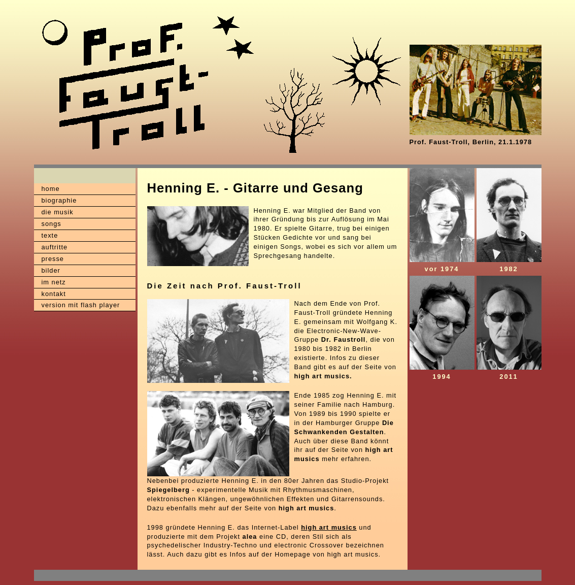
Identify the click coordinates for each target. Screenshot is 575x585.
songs (51, 224)
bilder (51, 270)
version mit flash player (81, 305)
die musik (58, 212)
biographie (59, 200)
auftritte (55, 247)
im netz (54, 282)
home (51, 188)
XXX (53, 575)
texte (50, 235)
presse (53, 259)
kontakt (54, 294)
